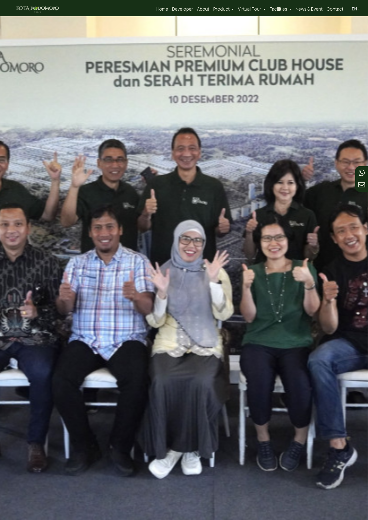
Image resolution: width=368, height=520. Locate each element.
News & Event (309, 9)
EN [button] (354, 9)
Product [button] (221, 9)
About (203, 9)
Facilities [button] (279, 9)
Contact (335, 9)
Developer (182, 9)
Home (162, 9)
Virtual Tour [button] (250, 9)
